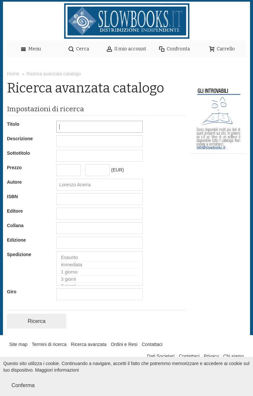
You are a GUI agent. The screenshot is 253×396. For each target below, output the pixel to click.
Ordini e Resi (124, 344)
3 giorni (99, 279)
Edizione (16, 240)
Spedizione (19, 254)
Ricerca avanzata (88, 344)
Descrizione (20, 138)
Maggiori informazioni (57, 370)
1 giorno (99, 272)
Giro (11, 291)
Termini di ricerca (49, 344)
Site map (18, 344)
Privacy (211, 356)
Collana (15, 225)
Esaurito (99, 257)
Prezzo (14, 167)
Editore (15, 211)
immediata (99, 265)
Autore (14, 182)
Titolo (13, 124)
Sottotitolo (18, 153)
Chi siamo (233, 356)
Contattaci (152, 344)
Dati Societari (161, 356)
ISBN (12, 196)
